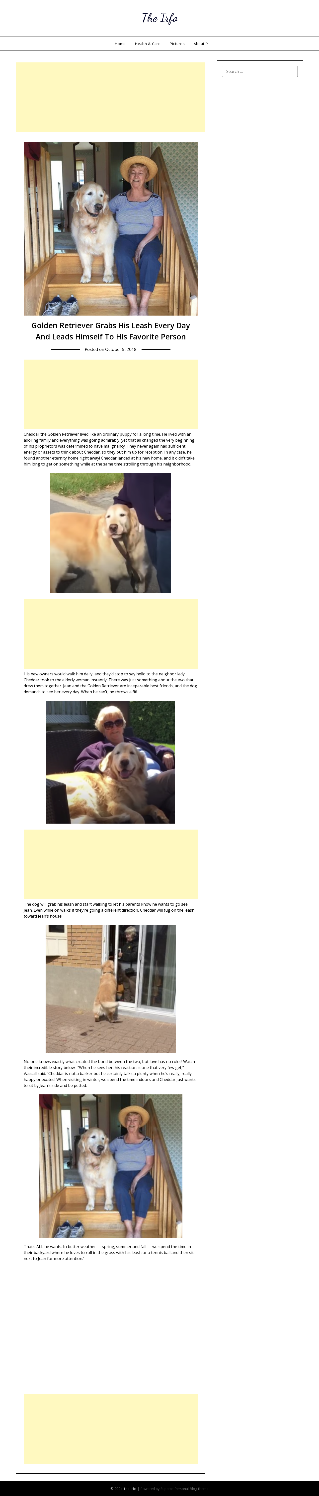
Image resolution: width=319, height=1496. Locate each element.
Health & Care (148, 43)
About (199, 43)
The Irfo (159, 17)
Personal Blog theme (191, 1488)
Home (120, 43)
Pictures (177, 43)
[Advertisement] (110, 97)
